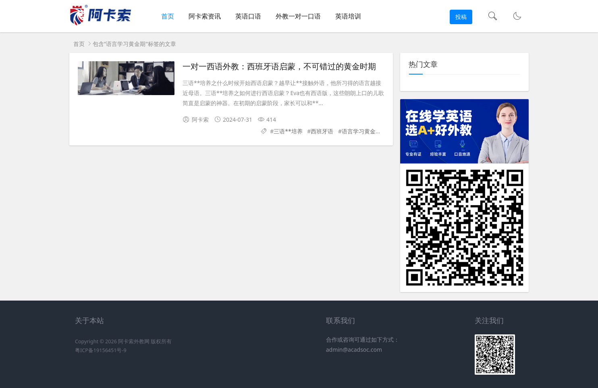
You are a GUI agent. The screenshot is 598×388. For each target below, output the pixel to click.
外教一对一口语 (298, 16)
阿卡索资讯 (205, 16)
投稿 (461, 17)
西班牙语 (322, 131)
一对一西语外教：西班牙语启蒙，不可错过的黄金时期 (279, 66)
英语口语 (248, 16)
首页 (167, 16)
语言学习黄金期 (361, 131)
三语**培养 (288, 131)
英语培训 (348, 16)
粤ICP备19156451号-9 (101, 350)
